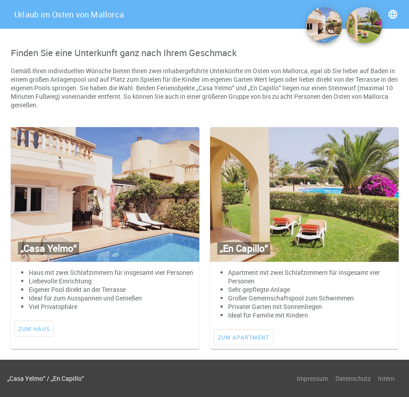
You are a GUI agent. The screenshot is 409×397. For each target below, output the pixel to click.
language (392, 14)
